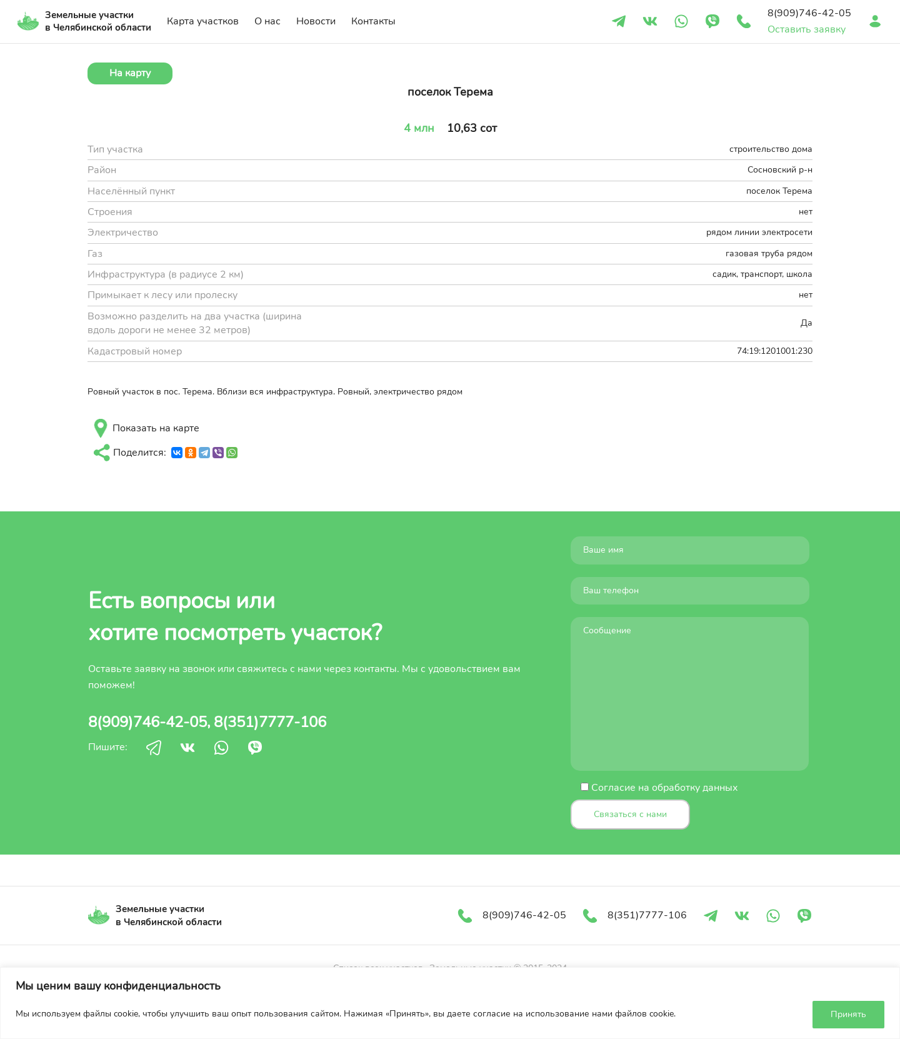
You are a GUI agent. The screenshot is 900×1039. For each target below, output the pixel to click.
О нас (267, 21)
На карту (130, 73)
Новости (316, 21)
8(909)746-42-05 (147, 722)
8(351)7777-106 (270, 722)
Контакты (373, 21)
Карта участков (203, 21)
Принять (848, 1014)
